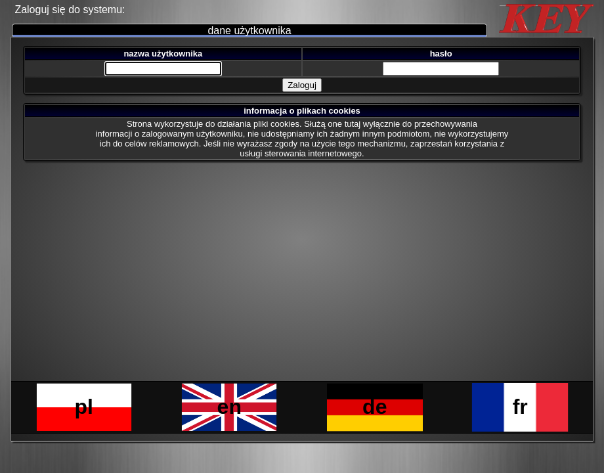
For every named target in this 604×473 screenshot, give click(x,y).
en (229, 406)
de (374, 406)
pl (84, 406)
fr (520, 406)
